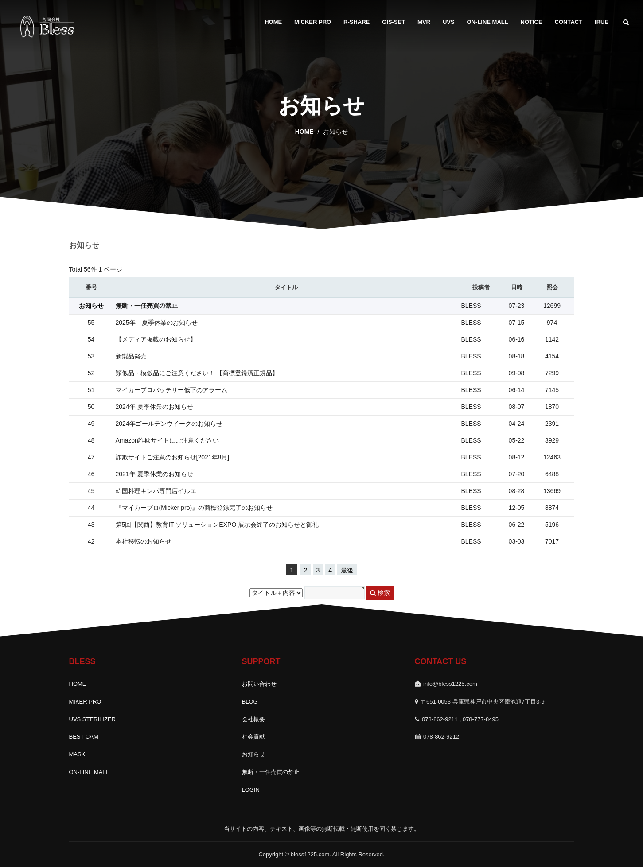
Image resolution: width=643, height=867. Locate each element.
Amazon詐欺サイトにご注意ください (167, 440)
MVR (423, 22)
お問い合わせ (259, 683)
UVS (449, 22)
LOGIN (251, 789)
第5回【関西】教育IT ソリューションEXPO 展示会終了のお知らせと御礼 (217, 524)
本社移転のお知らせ (143, 541)
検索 (380, 592)
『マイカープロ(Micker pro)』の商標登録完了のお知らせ (194, 507)
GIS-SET (393, 22)
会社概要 (253, 719)
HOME (273, 22)
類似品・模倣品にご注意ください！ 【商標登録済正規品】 (197, 373)
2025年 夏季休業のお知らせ (157, 322)
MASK (77, 754)
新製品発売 (131, 356)
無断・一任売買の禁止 (147, 305)
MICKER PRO (312, 22)
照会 (552, 287)
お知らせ (253, 754)
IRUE (601, 22)
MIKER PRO (85, 701)
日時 (516, 287)
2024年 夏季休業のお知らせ (154, 406)
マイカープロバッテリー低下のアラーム (171, 389)
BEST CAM (83, 736)
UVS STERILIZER (92, 719)
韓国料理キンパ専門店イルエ (156, 490)
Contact (569, 22)
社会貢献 (253, 736)
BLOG (250, 701)
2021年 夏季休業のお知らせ (154, 474)
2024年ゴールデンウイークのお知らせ (169, 423)
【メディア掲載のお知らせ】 (156, 339)
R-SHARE (356, 22)
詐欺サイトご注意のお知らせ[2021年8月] (173, 457)
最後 (347, 570)
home (304, 131)
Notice (531, 22)
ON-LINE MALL (487, 22)
